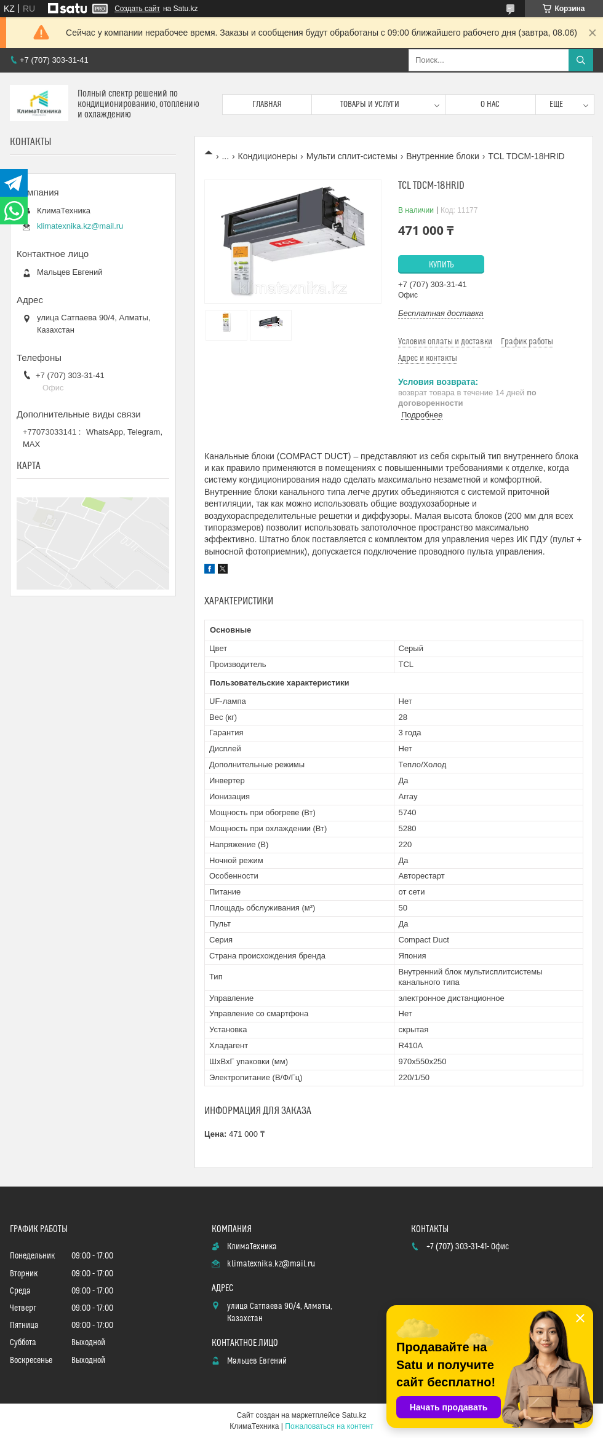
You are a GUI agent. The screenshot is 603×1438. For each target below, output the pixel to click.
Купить (441, 265)
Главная (267, 104)
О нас (490, 104)
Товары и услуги (369, 104)
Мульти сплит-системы (351, 156)
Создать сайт (137, 8)
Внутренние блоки (442, 156)
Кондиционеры (268, 156)
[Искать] (581, 60)
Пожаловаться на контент (329, 1426)
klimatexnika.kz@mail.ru (80, 226)
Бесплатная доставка (441, 313)
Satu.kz (353, 1415)
